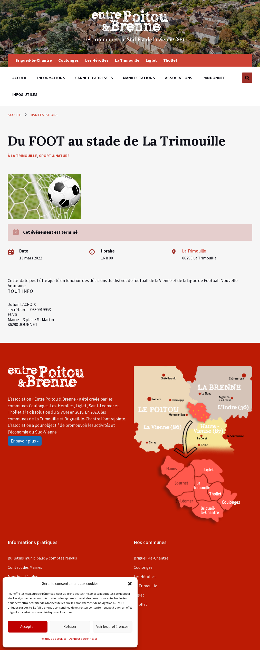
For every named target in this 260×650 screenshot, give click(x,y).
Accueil (14, 114)
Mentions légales (23, 576)
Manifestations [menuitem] (139, 77)
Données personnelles (83, 638)
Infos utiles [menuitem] (24, 94)
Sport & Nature (54, 155)
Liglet (139, 595)
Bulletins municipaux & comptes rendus (42, 558)
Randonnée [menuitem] (214, 77)
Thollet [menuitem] (170, 60)
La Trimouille (194, 251)
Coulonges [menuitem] (68, 60)
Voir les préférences (112, 626)
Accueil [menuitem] (19, 77)
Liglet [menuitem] (151, 60)
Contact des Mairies (25, 567)
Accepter (27, 626)
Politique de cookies (53, 638)
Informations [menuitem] (51, 77)
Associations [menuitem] (178, 77)
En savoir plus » (24, 441)
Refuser (69, 626)
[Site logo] (130, 30)
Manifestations (44, 114)
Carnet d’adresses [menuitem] (94, 77)
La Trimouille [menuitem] (127, 60)
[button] (129, 583)
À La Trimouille (22, 155)
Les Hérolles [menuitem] (97, 60)
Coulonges (143, 567)
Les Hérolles (145, 576)
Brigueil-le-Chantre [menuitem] (33, 60)
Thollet (140, 604)
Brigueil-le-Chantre (151, 558)
